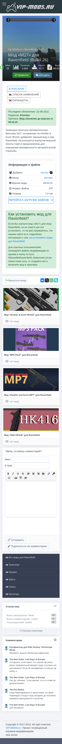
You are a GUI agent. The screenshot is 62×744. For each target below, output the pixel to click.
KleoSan (45, 172)
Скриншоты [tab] (18, 100)
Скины (11, 586)
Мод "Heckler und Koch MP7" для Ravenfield (27, 395)
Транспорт (13, 564)
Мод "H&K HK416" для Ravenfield (22, 435)
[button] (8, 474)
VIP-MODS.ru (13, 727)
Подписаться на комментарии (27, 546)
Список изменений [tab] (24, 94)
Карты (10, 579)
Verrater (48, 177)
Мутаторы (12, 594)
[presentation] (8, 473)
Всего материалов (20, 615)
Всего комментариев (18, 619)
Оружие (11, 572)
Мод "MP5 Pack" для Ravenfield (21, 355)
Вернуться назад (16, 280)
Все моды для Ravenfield (20, 557)
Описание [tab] (16, 88)
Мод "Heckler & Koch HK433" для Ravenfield (27, 315)
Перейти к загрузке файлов (31, 200)
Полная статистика (30, 630)
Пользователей (15, 622)
